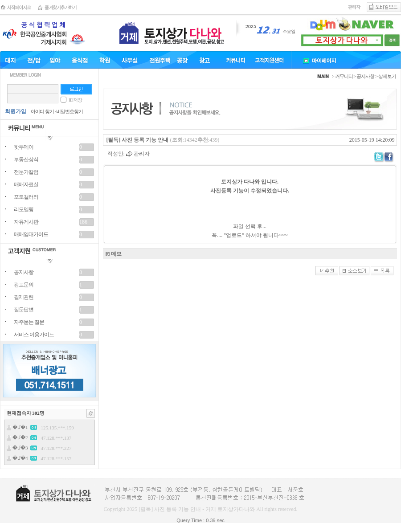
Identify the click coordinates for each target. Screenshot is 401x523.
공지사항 (23, 272)
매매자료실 (26, 184)
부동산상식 (26, 159)
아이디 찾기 (42, 111)
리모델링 (23, 209)
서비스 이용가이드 (34, 334)
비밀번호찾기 (69, 111)
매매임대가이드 (31, 234)
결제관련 (23, 297)
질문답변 (23, 309)
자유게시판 (26, 222)
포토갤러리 (26, 197)
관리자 (138, 154)
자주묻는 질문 (29, 322)
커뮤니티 (344, 76)
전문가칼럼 (26, 172)
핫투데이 (23, 147)
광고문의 (23, 285)
